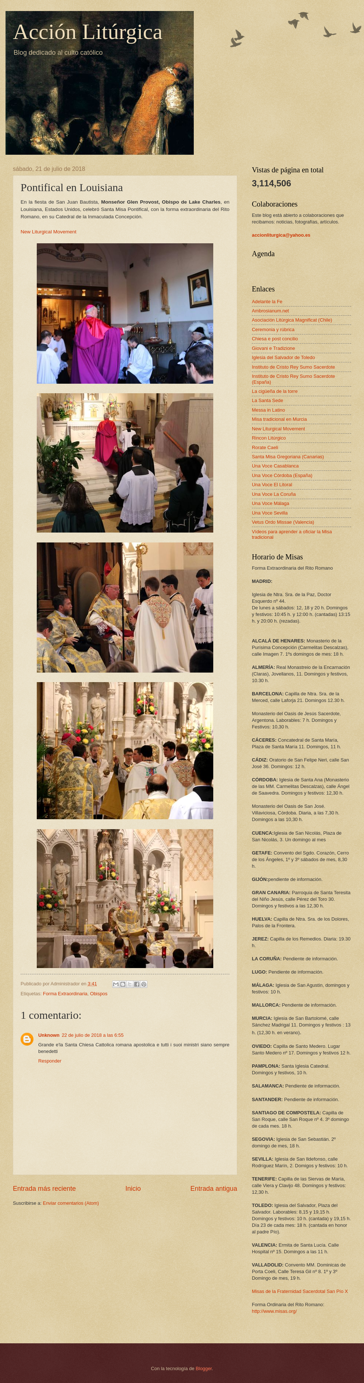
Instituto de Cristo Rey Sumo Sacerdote (293, 367)
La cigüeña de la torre (275, 391)
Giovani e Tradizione (273, 348)
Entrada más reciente (44, 1188)
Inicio (133, 1188)
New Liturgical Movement (48, 231)
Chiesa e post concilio (275, 338)
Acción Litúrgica (88, 31)
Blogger (204, 1368)
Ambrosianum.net (270, 310)
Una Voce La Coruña (274, 494)
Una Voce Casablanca (275, 466)
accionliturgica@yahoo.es (281, 235)
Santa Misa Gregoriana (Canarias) (288, 456)
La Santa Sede (267, 400)
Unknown (49, 1035)
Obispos (98, 993)
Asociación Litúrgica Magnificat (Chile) (292, 320)
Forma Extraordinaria (65, 993)
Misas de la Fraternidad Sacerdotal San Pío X (300, 1291)
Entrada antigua (213, 1188)
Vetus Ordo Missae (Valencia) (283, 522)
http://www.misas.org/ (274, 1311)
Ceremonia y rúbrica (273, 329)
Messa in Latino (268, 410)
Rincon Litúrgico (269, 438)
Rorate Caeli (265, 447)
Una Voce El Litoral (272, 484)
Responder (49, 1061)
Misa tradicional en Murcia (279, 419)
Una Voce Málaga (270, 503)
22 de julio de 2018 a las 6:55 (93, 1035)
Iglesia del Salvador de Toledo (283, 357)
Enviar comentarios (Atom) (71, 1203)
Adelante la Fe (267, 301)
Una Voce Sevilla (270, 513)
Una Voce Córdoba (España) (282, 475)
